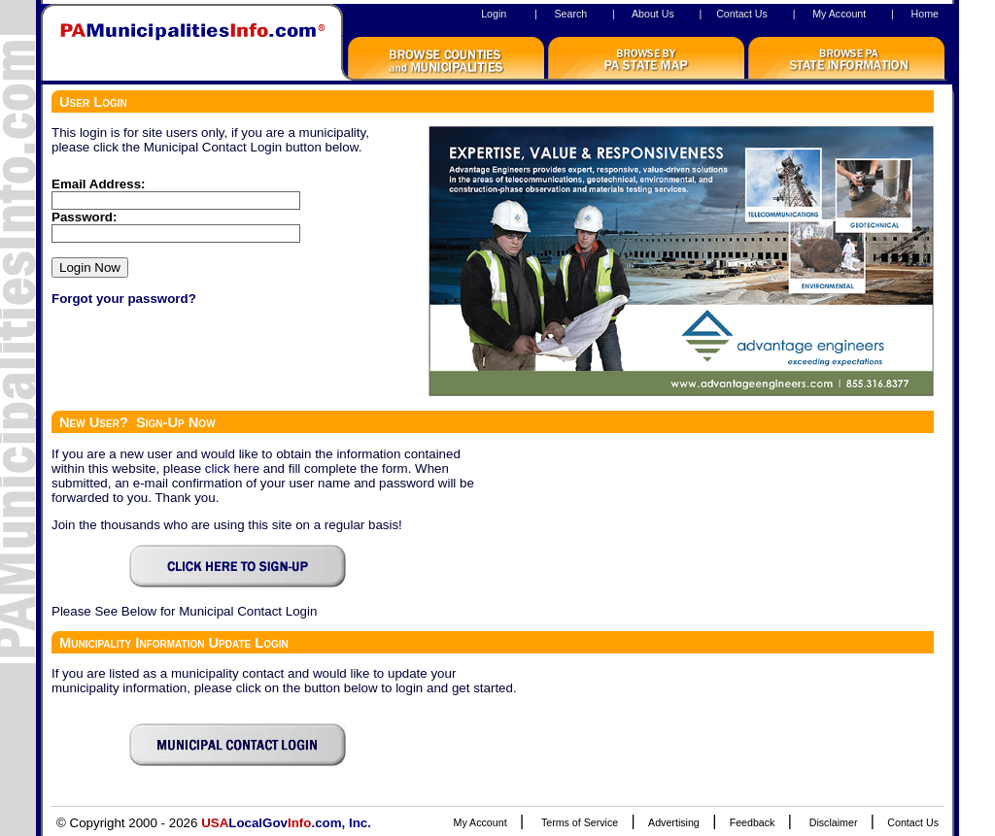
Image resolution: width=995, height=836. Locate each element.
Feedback (752, 822)
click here (232, 468)
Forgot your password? (123, 298)
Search (570, 13)
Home (925, 13)
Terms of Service (579, 822)
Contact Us (742, 13)
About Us (653, 13)
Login (493, 13)
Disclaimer (833, 822)
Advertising (674, 822)
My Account (839, 13)
